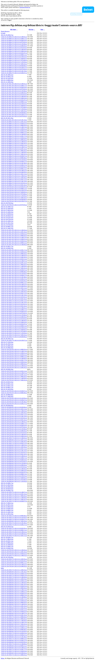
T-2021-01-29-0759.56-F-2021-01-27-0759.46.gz (14, 194)
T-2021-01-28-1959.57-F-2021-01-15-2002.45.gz (14, 441)
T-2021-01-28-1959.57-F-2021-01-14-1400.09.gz (14, 644)
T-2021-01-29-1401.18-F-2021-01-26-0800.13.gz (14, 102)
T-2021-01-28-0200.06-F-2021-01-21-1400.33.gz (14, 445)
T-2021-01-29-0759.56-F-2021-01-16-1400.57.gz (14, 373)
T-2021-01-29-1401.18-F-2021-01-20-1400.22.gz (14, 284)
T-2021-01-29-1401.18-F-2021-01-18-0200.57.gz (14, 270)
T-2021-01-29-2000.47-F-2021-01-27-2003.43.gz (14, 64)
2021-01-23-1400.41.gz (7, 221)
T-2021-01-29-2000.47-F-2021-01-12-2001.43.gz (14, 121)
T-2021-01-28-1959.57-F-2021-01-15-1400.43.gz (14, 438)
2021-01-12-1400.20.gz (7, 82)
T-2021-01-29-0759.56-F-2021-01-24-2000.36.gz (14, 430)
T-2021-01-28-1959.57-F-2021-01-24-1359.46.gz (14, 315)
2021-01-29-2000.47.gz (7, 35)
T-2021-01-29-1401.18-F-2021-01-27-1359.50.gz (14, 109)
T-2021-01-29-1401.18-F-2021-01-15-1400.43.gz (14, 255)
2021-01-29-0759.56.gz (7, 203)
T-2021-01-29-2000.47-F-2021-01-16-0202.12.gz (14, 145)
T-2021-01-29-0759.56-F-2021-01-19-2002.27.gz (14, 403)
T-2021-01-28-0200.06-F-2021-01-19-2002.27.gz (14, 640)
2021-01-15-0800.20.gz (7, 543)
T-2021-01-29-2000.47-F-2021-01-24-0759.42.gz (14, 42)
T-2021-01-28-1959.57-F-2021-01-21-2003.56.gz (14, 559)
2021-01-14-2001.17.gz (7, 246)
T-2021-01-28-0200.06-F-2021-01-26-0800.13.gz (14, 474)
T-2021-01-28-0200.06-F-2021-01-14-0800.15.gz (14, 595)
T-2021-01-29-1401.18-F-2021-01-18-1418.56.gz (14, 273)
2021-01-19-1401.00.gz (7, 389)
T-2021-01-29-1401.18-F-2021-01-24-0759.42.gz (14, 89)
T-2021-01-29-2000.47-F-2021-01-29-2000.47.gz (14, 73)
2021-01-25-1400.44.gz (7, 208)
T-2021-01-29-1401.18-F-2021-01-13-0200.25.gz (14, 233)
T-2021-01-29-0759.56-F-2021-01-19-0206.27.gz (14, 400)
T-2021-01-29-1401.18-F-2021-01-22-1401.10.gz (14, 295)
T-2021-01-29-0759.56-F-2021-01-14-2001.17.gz (14, 360)
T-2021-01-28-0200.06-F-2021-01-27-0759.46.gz (14, 479)
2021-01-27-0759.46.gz (7, 224)
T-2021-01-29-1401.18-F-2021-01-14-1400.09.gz (14, 244)
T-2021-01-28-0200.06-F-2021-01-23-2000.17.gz (14, 458)
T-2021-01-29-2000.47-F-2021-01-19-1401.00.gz (14, 163)
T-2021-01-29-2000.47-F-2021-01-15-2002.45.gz (14, 143)
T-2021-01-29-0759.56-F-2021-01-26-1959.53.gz (14, 190)
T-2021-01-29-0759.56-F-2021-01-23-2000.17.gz (14, 423)
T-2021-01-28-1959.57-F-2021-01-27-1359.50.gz (14, 333)
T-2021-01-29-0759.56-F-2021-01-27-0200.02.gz (14, 192)
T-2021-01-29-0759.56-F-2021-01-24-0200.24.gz (14, 425)
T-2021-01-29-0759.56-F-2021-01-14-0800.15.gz (14, 356)
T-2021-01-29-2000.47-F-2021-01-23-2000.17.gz (14, 38)
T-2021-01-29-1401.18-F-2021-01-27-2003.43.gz (14, 111)
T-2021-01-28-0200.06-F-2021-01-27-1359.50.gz (14, 481)
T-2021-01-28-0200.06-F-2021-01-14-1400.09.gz (14, 597)
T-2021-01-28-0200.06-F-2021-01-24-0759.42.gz (14, 461)
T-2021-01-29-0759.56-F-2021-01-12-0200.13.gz (14, 573)
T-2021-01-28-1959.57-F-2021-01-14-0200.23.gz (14, 633)
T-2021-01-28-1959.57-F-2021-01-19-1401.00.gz (14, 523)
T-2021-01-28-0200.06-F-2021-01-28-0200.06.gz (14, 407)
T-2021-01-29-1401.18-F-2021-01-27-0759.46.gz (14, 107)
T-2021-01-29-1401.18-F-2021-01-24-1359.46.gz (14, 91)
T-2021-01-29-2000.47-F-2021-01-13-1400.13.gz (14, 127)
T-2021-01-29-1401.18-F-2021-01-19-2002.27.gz (14, 279)
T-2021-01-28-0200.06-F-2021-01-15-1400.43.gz (14, 604)
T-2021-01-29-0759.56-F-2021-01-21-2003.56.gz (14, 412)
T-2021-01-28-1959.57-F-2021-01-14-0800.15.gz (14, 638)
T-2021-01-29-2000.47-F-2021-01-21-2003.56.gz (14, 177)
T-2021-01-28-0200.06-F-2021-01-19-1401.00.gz (14, 636)
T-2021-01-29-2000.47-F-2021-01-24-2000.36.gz (14, 45)
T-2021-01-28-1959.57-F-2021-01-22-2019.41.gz (14, 304)
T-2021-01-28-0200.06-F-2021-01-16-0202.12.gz (14, 609)
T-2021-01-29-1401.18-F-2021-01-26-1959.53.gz (14, 103)
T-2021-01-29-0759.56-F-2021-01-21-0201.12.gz (14, 409)
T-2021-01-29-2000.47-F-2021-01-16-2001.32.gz (14, 149)
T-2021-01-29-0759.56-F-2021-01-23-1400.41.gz (14, 421)
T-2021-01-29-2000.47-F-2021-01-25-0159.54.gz (14, 47)
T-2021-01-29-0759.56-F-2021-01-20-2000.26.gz (14, 566)
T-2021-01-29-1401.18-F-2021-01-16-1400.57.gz (14, 261)
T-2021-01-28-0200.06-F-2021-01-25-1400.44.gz (14, 468)
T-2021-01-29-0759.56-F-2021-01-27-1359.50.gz (14, 196)
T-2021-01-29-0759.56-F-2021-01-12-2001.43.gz (14, 552)
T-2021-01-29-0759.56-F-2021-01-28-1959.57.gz (14, 201)
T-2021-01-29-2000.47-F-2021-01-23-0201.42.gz (14, 185)
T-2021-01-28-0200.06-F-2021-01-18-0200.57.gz (14, 626)
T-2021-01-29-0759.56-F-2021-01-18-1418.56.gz (14, 398)
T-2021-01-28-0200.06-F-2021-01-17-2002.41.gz (14, 624)
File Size (31, 29)
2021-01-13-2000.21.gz (7, 546)
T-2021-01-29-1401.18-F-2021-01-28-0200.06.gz (14, 112)
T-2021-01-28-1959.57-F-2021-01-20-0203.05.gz (14, 528)
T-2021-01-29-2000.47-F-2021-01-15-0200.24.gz (14, 138)
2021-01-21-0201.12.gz (7, 385)
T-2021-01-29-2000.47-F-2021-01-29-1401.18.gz (14, 71)
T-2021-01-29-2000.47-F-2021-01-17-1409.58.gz (14, 152)
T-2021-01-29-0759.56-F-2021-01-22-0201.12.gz (14, 414)
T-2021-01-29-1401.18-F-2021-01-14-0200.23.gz (14, 241)
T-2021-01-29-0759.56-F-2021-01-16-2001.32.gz (14, 374)
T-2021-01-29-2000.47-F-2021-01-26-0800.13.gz (14, 55)
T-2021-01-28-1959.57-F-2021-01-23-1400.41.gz (14, 308)
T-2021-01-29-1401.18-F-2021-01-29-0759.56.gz (14, 116)
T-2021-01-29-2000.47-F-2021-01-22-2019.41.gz (14, 183)
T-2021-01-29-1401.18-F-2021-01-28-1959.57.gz (14, 114)
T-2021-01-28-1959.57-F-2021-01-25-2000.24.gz (14, 322)
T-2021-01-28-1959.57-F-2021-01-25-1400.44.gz (14, 320)
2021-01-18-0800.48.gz (7, 394)
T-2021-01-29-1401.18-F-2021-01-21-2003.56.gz (14, 291)
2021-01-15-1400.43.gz (7, 212)
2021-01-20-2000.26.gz (7, 486)
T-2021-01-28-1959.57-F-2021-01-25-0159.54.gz (14, 318)
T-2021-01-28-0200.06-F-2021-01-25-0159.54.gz (14, 467)
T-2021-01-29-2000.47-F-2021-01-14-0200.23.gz (14, 130)
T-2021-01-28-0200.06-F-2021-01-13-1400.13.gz (14, 590)
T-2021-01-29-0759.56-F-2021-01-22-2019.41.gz (14, 418)
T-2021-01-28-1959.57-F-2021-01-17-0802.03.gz (14, 496)
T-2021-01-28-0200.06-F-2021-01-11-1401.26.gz (14, 571)
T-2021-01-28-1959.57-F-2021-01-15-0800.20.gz (14, 655)
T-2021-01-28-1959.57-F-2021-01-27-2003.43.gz (14, 335)
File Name (13, 29)
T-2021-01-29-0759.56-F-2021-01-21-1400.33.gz (14, 411)
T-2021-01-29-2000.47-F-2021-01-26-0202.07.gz (14, 53)
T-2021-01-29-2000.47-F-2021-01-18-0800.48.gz (14, 158)
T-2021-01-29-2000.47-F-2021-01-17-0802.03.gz (14, 150)
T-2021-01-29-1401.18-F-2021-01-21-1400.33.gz (14, 289)
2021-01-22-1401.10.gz (7, 223)
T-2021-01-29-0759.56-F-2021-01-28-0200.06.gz (14, 199)
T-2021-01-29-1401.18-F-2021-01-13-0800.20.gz (14, 235)
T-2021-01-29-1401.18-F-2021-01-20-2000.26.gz (14, 286)
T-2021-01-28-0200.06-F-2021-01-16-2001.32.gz (14, 615)
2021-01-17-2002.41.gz (7, 503)
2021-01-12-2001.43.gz (7, 514)
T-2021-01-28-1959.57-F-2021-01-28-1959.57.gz (14, 340)
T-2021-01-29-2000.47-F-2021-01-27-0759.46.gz (14, 60)
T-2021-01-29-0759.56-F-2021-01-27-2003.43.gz (14, 197)
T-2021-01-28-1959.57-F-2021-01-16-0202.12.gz (14, 443)
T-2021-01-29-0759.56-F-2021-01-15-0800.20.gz (14, 364)
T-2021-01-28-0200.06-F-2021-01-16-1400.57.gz (14, 613)
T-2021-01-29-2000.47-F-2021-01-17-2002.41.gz (14, 154)
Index (2, 568)
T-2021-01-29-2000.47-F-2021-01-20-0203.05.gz (14, 167)
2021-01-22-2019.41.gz (7, 526)
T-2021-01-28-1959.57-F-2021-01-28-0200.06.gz (14, 336)
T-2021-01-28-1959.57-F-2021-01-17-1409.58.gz (14, 497)
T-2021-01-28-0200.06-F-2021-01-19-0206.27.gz (14, 635)
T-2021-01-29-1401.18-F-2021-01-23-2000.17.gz (14, 85)
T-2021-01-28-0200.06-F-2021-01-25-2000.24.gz (14, 470)
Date (42, 29)
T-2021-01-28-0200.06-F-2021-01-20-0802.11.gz (14, 646)
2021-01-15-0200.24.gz (7, 508)
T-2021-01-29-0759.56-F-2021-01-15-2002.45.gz (14, 367)
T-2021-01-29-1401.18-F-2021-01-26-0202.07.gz (14, 100)
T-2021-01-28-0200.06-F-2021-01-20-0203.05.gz (14, 642)
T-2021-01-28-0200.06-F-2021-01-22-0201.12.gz (14, 449)
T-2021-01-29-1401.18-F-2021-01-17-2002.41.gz (14, 268)
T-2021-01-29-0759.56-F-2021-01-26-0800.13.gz (14, 188)
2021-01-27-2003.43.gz (7, 210)
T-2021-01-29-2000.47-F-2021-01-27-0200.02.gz (14, 58)
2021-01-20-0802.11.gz (7, 387)
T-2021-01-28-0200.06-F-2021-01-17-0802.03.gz (14, 618)
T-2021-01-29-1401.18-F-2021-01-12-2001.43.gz (14, 232)
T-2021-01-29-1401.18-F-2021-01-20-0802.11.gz (14, 282)
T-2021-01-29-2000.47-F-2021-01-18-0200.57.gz (14, 156)
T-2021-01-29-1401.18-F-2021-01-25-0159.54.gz (14, 94)
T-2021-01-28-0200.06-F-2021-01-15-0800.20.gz (14, 602)
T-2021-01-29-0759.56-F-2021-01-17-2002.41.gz (14, 380)
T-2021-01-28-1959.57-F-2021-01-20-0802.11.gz (14, 530)
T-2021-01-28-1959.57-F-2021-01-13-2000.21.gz (14, 627)
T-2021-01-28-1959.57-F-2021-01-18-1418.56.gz (14, 517)
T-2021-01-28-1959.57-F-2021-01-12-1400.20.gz (14, 577)
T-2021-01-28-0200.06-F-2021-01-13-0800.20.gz (14, 588)
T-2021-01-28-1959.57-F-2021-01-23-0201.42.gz (14, 306)
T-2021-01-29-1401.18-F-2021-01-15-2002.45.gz (14, 257)
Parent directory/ (5, 31)
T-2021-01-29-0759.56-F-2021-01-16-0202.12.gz (14, 371)
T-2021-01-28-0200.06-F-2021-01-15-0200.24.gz (14, 600)
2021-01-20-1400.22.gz (7, 74)
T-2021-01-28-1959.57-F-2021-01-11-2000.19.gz (14, 570)
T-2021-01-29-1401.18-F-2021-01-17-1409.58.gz (14, 266)
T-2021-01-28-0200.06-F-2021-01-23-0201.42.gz (14, 454)
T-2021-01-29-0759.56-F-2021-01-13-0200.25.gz (14, 553)
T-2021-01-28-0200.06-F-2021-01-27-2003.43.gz (14, 521)
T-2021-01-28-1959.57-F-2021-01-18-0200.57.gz (14, 501)
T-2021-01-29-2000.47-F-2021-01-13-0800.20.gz (14, 125)
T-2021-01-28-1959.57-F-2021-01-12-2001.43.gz (14, 606)
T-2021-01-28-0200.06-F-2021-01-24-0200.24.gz (14, 459)
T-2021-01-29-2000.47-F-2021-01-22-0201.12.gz (14, 179)
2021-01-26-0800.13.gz (7, 226)
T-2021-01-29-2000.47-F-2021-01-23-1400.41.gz (14, 36)
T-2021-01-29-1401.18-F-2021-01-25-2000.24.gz (14, 98)
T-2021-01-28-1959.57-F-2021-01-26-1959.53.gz (14, 327)
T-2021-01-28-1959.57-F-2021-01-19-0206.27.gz (14, 519)
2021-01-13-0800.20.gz (7, 80)
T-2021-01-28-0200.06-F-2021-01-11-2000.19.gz (14, 579)
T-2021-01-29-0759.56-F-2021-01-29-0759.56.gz (14, 205)
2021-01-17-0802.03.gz (7, 539)
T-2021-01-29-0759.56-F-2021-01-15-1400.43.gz (14, 365)
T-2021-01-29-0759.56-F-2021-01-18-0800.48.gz (14, 393)
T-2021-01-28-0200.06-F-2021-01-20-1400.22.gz (14, 647)
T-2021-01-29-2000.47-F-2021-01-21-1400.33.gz (14, 176)
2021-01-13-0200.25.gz (7, 548)
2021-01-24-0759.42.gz (7, 219)
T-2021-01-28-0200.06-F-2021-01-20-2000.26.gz (14, 653)
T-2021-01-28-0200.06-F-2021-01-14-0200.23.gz (14, 593)
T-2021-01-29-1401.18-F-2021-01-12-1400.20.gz (14, 230)
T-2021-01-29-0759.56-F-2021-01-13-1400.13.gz (14, 351)
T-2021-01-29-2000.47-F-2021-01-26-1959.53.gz (14, 56)
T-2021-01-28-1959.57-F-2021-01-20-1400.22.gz (14, 532)
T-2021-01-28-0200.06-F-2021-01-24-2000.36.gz (14, 465)
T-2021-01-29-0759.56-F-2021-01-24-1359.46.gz (14, 429)
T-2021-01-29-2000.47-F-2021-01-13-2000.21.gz (14, 129)
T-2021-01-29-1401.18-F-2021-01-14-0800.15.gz (14, 242)
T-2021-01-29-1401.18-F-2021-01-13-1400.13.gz (14, 237)
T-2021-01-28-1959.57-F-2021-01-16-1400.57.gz (14, 492)
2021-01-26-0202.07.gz (7, 215)
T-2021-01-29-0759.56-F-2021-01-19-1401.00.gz (14, 402)
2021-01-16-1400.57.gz (7, 206)
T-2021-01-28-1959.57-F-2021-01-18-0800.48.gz (14, 515)
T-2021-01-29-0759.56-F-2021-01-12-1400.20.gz (14, 550)
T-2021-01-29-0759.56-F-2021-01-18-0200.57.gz (14, 391)
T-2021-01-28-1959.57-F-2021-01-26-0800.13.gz (14, 326)
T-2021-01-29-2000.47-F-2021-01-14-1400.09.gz (14, 134)
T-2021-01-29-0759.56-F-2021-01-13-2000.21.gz (14, 353)
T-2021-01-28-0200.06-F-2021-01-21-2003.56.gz (14, 447)
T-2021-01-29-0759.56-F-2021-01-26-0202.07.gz (14, 186)
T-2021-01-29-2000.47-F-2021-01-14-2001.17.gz (14, 136)
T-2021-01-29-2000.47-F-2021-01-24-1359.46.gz (14, 44)
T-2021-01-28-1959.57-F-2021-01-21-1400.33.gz (14, 555)
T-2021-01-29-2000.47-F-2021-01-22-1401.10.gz (14, 181)
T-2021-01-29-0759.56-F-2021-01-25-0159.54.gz (14, 432)
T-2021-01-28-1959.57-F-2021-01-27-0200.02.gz (14, 329)
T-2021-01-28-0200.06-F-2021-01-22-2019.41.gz (14, 452)
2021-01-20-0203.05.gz (7, 488)
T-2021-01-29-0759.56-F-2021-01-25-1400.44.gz (14, 434)
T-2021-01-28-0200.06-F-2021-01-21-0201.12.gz (14, 439)
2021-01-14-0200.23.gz (7, 248)
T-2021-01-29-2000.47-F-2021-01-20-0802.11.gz (14, 168)
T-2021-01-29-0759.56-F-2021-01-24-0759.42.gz (14, 427)
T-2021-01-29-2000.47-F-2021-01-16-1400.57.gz (14, 147)
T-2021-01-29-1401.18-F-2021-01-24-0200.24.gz (14, 87)
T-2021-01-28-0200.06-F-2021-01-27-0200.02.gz (14, 477)
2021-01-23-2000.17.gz (7, 483)
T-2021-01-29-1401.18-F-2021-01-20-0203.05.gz (14, 280)
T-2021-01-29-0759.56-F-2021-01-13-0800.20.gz (14, 349)
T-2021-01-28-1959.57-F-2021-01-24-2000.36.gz (14, 317)
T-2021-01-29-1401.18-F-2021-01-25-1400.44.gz (14, 96)
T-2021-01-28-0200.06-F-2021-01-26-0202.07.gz (14, 472)
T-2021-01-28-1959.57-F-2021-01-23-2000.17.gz (14, 309)
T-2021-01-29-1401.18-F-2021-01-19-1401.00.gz (14, 277)
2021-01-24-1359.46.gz (7, 557)
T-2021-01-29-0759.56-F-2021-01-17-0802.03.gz (14, 376)
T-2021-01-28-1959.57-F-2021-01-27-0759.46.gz (14, 331)
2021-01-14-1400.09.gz (7, 544)
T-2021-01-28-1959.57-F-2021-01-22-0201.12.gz (14, 300)
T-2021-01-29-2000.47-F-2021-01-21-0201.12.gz (14, 174)
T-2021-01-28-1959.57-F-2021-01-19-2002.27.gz (14, 524)
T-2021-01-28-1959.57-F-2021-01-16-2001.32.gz (14, 494)
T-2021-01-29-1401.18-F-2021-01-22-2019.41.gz (14, 297)
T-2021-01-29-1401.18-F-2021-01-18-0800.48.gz (14, 271)
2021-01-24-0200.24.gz (7, 369)
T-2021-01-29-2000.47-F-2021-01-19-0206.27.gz (14, 161)
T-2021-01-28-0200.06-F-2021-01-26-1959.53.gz (14, 476)
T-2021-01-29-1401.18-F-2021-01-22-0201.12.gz (14, 293)
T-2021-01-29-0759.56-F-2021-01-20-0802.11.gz (14, 562)
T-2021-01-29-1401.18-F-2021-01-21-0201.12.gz (14, 288)
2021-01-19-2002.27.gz (7, 76)
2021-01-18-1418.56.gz (7, 78)
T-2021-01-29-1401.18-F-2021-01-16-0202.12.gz (14, 259)
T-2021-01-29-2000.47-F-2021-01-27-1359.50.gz (14, 62)
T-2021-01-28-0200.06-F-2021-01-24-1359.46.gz (14, 463)
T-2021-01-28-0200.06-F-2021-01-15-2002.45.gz (14, 608)
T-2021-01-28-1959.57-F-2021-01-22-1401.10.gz (14, 302)
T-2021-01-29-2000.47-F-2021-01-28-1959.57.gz (14, 67)
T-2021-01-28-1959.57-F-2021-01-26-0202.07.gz (14, 324)
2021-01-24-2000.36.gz (7, 347)
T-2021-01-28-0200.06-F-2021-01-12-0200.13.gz (14, 580)
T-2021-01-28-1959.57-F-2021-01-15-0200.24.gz (14, 651)
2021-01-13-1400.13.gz (7, 512)
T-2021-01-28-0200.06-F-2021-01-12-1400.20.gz (14, 582)
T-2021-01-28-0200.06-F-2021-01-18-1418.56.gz (14, 631)
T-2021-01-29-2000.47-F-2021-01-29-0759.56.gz (14, 69)
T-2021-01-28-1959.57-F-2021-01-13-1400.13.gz (14, 622)
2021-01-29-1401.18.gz (7, 118)
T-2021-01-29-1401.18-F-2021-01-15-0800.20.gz (14, 253)
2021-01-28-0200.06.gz (7, 405)
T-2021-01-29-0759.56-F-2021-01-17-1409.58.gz (14, 378)
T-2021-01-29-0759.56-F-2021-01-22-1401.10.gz (14, 416)
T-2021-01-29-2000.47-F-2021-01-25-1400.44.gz (14, 49)
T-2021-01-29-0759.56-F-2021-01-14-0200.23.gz (14, 355)
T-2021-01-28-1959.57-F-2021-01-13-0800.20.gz (14, 617)
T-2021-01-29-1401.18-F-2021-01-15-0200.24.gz (14, 252)
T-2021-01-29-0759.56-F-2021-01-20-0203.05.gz (14, 561)
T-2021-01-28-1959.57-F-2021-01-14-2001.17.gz (14, 649)
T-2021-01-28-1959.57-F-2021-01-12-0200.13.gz (14, 575)
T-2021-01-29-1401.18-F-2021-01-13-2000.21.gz (14, 239)
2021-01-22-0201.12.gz (7, 383)
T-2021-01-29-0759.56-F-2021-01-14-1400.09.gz (14, 358)
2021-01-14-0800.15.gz (7, 510)
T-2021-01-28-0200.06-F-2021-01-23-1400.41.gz (14, 456)
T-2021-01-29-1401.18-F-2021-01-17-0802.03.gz (14, 264)
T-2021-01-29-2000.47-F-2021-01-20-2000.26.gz (14, 172)
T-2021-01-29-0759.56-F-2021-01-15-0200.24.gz (14, 362)
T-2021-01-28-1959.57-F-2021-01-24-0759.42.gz (14, 313)
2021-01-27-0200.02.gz (7, 214)
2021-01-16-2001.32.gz (7, 505)
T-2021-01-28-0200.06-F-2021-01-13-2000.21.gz (14, 591)
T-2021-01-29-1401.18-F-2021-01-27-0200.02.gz (14, 105)
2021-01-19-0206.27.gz (7, 490)
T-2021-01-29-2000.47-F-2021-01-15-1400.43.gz (14, 141)
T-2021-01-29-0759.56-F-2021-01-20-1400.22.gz (14, 564)
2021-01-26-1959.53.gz (7, 344)
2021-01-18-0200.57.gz (7, 537)
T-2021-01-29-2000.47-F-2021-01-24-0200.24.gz (14, 40)
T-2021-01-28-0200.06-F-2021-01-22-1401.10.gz (14, 450)
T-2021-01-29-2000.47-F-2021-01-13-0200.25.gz (14, 123)
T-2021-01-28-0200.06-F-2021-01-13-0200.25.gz (14, 586)
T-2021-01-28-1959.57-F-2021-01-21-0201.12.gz (14, 535)
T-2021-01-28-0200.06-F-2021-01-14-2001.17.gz (14, 599)
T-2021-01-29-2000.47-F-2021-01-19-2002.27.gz (14, 165)
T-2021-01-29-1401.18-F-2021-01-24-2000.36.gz (14, 92)
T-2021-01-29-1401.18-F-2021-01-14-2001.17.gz (14, 250)
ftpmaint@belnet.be (25, 7)
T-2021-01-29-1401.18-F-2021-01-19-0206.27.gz (14, 275)
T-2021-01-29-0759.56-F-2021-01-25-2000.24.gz (14, 436)
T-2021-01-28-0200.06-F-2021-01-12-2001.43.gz (14, 584)
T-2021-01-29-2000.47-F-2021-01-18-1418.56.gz (14, 159)
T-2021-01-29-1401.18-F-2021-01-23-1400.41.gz (14, 83)
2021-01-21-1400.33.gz (7, 228)
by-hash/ (3, 33)
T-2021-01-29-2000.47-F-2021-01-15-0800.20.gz (14, 139)
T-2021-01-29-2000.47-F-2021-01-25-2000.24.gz (14, 51)
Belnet (2, 658)
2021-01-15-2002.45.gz (7, 506)
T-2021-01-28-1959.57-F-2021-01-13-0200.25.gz (14, 611)
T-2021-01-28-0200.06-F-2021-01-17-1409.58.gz (14, 620)
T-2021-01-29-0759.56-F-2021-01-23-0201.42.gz (14, 420)
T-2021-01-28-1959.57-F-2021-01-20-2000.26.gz (14, 533)
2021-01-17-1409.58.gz (7, 396)
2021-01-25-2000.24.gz (7, 346)
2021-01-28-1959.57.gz (7, 338)
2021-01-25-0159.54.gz (7, 217)
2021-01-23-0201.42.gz (7, 382)
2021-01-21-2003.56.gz (7, 485)
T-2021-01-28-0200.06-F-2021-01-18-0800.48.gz (14, 629)
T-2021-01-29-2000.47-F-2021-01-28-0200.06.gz (14, 65)
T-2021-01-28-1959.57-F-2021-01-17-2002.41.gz (14, 499)
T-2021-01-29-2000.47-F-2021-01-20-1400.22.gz (14, 170)
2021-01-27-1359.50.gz (7, 342)
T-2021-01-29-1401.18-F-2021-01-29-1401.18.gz (14, 120)
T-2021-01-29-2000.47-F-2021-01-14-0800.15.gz (14, 132)
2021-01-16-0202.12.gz (7, 541)
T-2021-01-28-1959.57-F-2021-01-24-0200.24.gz (14, 311)
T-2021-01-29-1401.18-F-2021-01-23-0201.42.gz (14, 299)
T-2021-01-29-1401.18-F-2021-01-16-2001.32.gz (14, 262)
